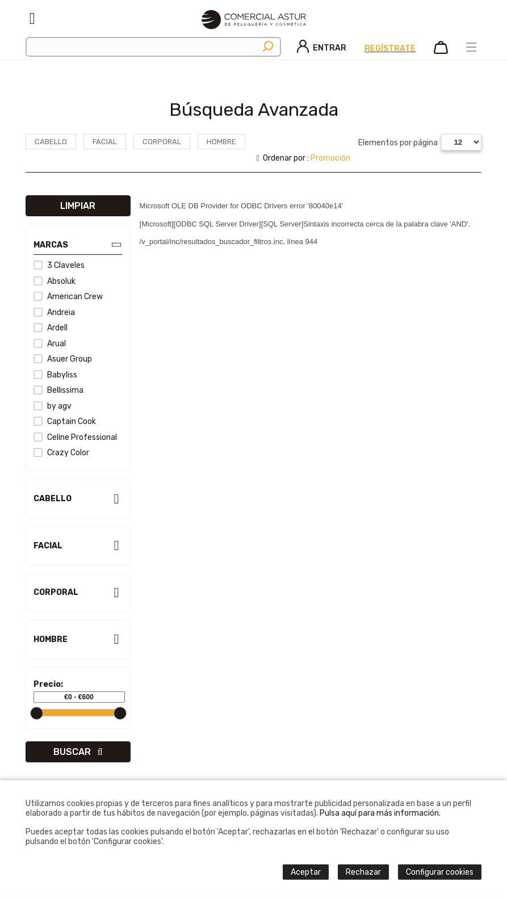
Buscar (78, 751)
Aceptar (306, 872)
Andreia (54, 312)
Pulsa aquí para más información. (380, 813)
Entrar (321, 48)
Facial (105, 141)
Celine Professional (75, 437)
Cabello (51, 141)
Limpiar (77, 205)
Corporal (162, 141)
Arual (49, 344)
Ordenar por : (304, 158)
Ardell (50, 328)
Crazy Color (61, 453)
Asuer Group (62, 359)
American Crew (68, 296)
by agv (52, 406)
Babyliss (55, 375)
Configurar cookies (440, 872)
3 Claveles (59, 265)
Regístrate (390, 48)
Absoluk (54, 281)
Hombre (221, 141)
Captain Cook (64, 421)
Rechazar (363, 872)
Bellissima (58, 390)
